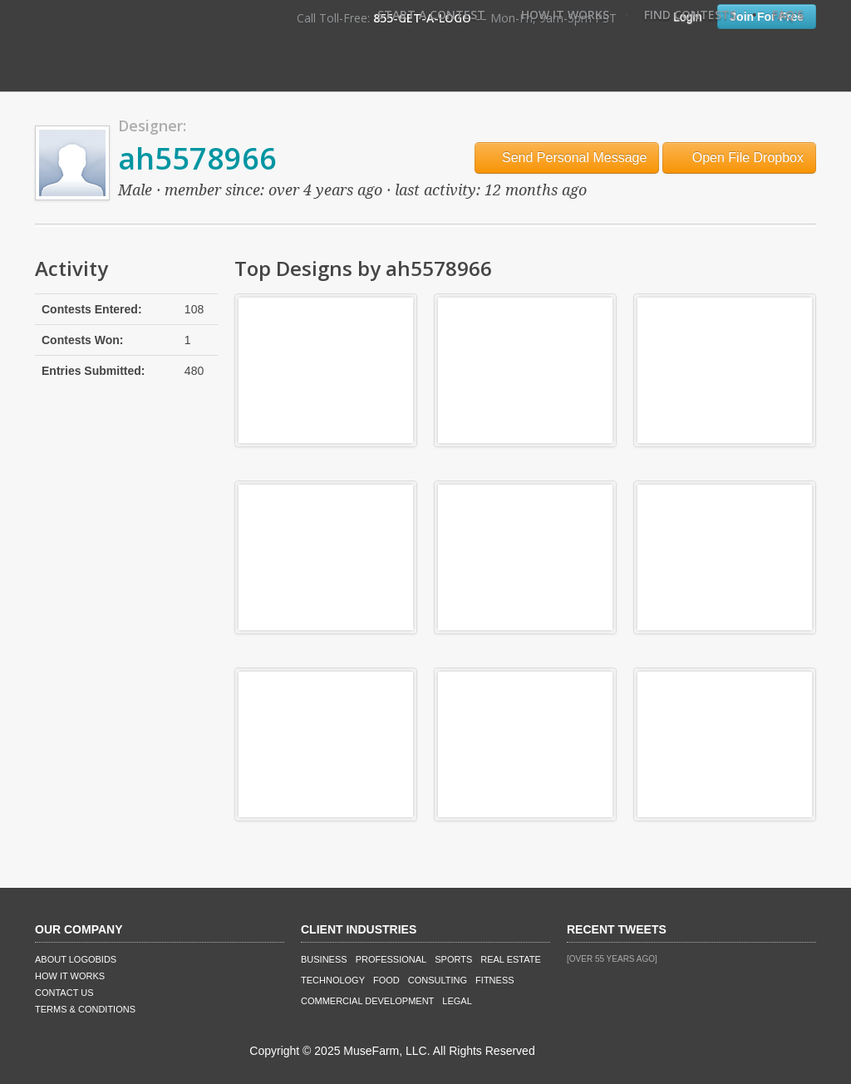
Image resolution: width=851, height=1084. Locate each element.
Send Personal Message (567, 157)
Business (324, 959)
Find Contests (690, 14)
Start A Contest (431, 14)
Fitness (494, 980)
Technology (333, 980)
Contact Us (64, 993)
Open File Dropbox (739, 157)
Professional (391, 959)
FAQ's (788, 14)
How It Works (565, 14)
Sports (453, 959)
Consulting (437, 980)
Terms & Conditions (85, 1009)
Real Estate (510, 959)
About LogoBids (75, 959)
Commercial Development (367, 1001)
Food (386, 980)
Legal (456, 1001)
